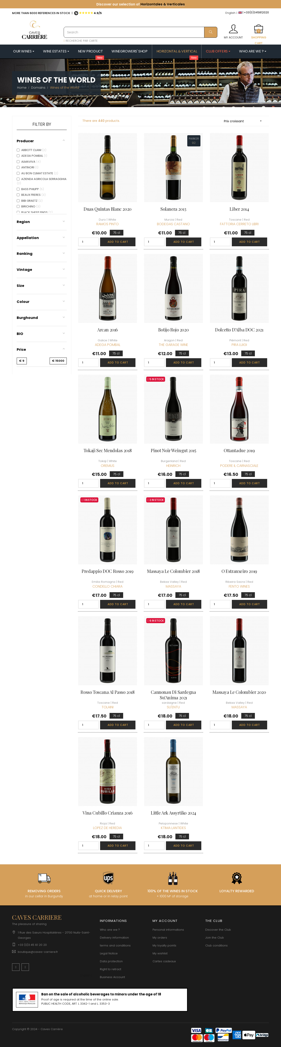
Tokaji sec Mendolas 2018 (107, 450)
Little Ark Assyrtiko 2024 (173, 813)
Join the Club (214, 937)
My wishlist (160, 953)
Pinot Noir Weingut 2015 (173, 450)
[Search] (140, 32)
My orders (160, 937)
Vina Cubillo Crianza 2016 (107, 813)
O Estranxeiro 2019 (239, 571)
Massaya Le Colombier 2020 (239, 692)
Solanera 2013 (173, 209)
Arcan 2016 (107, 330)
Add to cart (118, 242)
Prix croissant (244, 121)
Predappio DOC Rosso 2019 (107, 571)
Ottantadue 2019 (239, 450)
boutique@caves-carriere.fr (38, 952)
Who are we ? (110, 930)
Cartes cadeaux (164, 961)
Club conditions (216, 945)
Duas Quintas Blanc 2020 (107, 209)
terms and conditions (115, 945)
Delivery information (114, 937)
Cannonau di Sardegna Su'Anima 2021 (173, 694)
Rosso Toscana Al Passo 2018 (107, 692)
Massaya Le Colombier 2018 (173, 571)
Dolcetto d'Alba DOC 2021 (239, 330)
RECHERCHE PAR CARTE (81, 41)
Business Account (112, 977)
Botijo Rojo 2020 (173, 330)
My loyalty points (164, 945)
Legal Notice (109, 953)
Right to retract (110, 969)
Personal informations (168, 930)
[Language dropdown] (231, 13)
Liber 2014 (239, 209)
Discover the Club (218, 930)
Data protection (111, 961)
